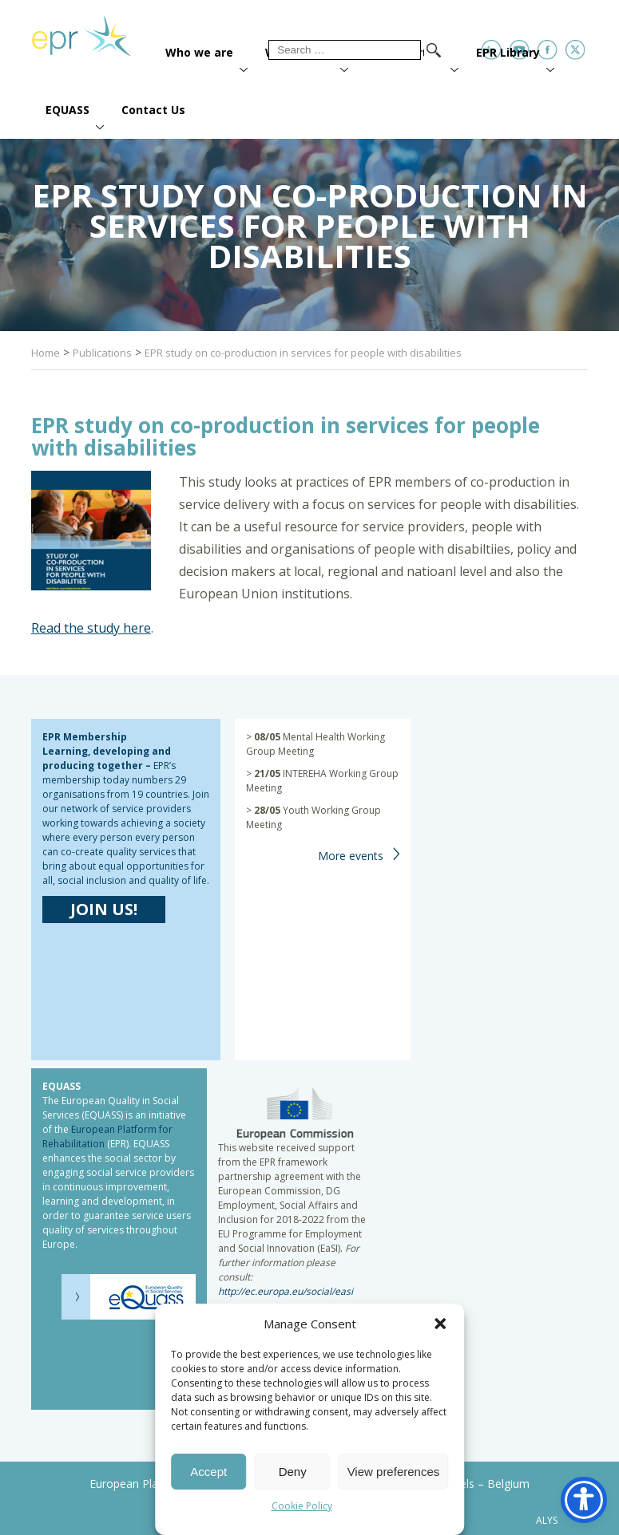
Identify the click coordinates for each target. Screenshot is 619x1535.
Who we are (199, 52)
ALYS (546, 1520)
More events (350, 855)
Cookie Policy (302, 1506)
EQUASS (67, 109)
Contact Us (153, 109)
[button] (440, 1324)
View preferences (393, 1471)
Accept (208, 1471)
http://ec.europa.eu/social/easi (285, 1291)
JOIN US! (103, 909)
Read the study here (91, 628)
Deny (293, 1471)
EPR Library (508, 52)
